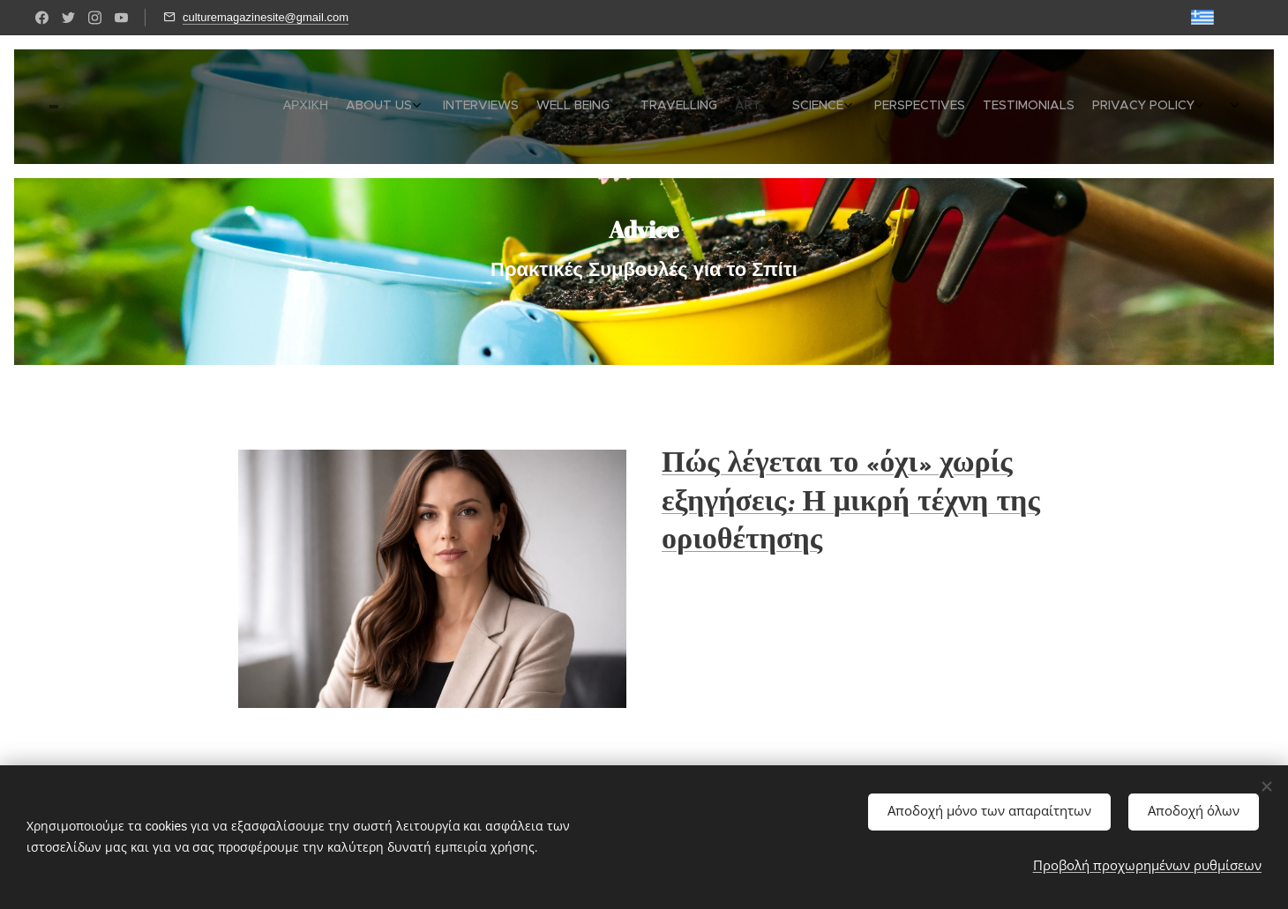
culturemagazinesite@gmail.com (265, 17)
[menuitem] (945, 107)
